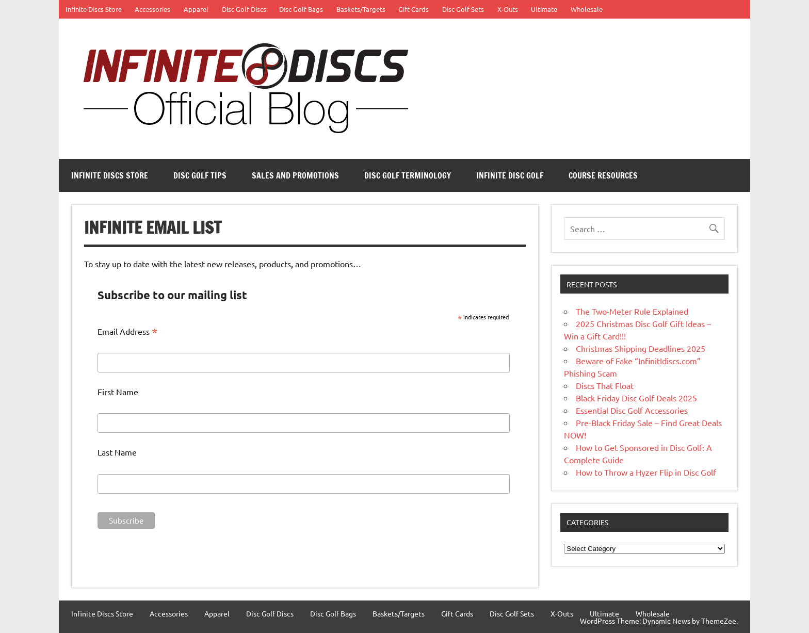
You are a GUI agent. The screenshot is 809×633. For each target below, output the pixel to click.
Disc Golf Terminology (407, 175)
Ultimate (544, 9)
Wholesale (587, 9)
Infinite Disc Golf (509, 175)
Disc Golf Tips (199, 175)
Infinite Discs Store (94, 9)
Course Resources (603, 175)
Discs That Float (605, 385)
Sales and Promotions (295, 175)
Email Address (128, 331)
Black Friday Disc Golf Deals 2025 (636, 398)
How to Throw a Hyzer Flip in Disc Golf (646, 472)
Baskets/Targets (360, 9)
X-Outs (507, 9)
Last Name (117, 452)
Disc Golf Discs (244, 9)
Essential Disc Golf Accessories (632, 410)
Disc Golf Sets (463, 9)
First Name (118, 391)
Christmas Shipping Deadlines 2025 (640, 348)
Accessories (152, 9)
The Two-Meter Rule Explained (632, 311)
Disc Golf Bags (301, 9)
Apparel (196, 9)
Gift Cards (413, 9)
